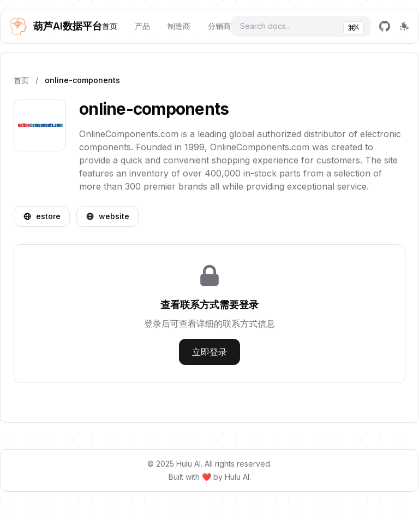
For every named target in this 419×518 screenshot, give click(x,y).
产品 (142, 26)
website (107, 216)
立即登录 (209, 351)
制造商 (178, 26)
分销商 (219, 26)
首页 (109, 26)
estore (42, 216)
